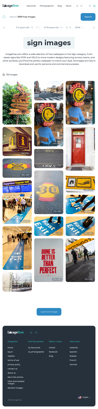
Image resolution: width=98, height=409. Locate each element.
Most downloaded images (16, 382)
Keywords (31, 6)
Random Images (15, 388)
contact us (12, 369)
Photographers (47, 6)
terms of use (13, 360)
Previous (4, 27)
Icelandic (74, 347)
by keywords (34, 347)
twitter (52, 347)
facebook (53, 352)
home (10, 347)
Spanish (73, 352)
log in (10, 352)
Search (88, 17)
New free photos (15, 377)
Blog (60, 6)
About (68, 6)
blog (51, 356)
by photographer (36, 352)
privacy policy (14, 364)
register (11, 356)
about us (12, 373)
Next (93, 27)
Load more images (49, 312)
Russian (73, 356)
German (73, 364)
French (73, 360)
